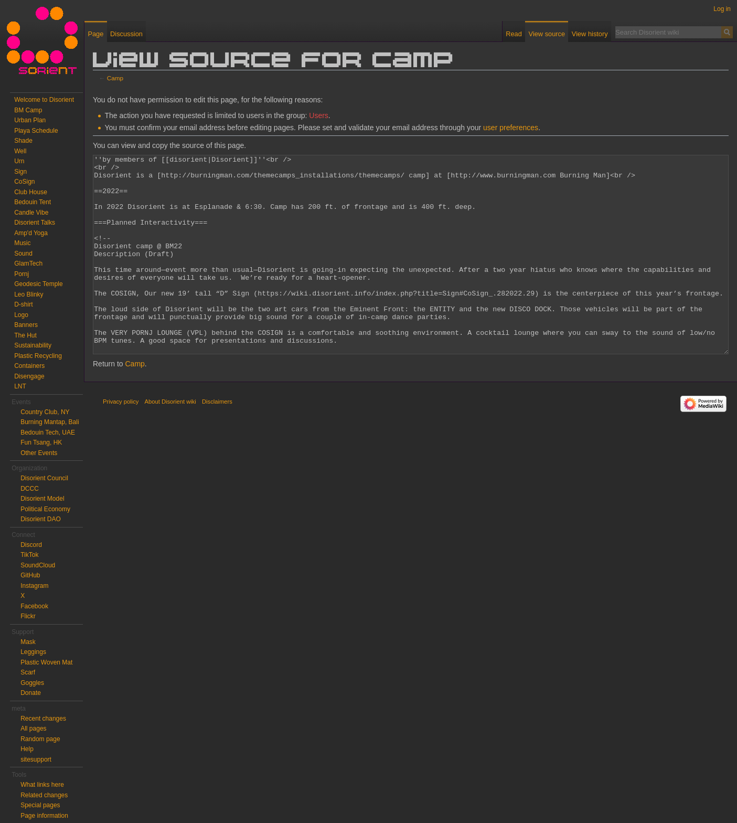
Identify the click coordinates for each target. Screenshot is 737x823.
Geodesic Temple (38, 284)
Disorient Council (44, 478)
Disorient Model (42, 498)
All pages (33, 728)
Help (27, 749)
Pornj (21, 274)
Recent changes (43, 718)
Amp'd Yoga (31, 233)
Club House (30, 192)
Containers (29, 366)
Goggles (32, 683)
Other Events (38, 453)
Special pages (40, 805)
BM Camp (28, 110)
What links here (42, 784)
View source (547, 34)
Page (95, 34)
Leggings (33, 652)
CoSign (24, 181)
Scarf (27, 672)
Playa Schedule (36, 130)
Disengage (29, 376)
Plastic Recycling (38, 356)
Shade (23, 140)
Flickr (28, 616)
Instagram (34, 585)
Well (20, 151)
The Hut (25, 335)
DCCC (29, 488)
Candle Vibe (31, 212)
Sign (20, 171)
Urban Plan (30, 120)
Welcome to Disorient (44, 99)
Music (22, 243)
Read (514, 34)
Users (318, 115)
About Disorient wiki (170, 441)
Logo (21, 315)
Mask (28, 642)
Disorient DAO (40, 519)
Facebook (34, 606)
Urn (19, 161)
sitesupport (35, 759)
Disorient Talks (34, 222)
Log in (722, 9)
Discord (31, 544)
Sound (23, 253)
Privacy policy (120, 441)
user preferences (510, 127)
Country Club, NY (44, 412)
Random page (40, 739)
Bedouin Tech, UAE (47, 432)
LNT (20, 386)
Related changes (44, 795)
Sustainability (32, 345)
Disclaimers (217, 441)
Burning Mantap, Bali (49, 422)
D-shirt (23, 304)
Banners (26, 325)
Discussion (126, 34)
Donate (30, 693)
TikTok (29, 554)
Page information (44, 815)
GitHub (30, 575)
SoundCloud (37, 565)
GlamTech (28, 263)
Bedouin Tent (32, 202)
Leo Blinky (28, 294)
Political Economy (45, 509)
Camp (115, 78)
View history (590, 34)
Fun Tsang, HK (41, 442)
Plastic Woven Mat (46, 662)
